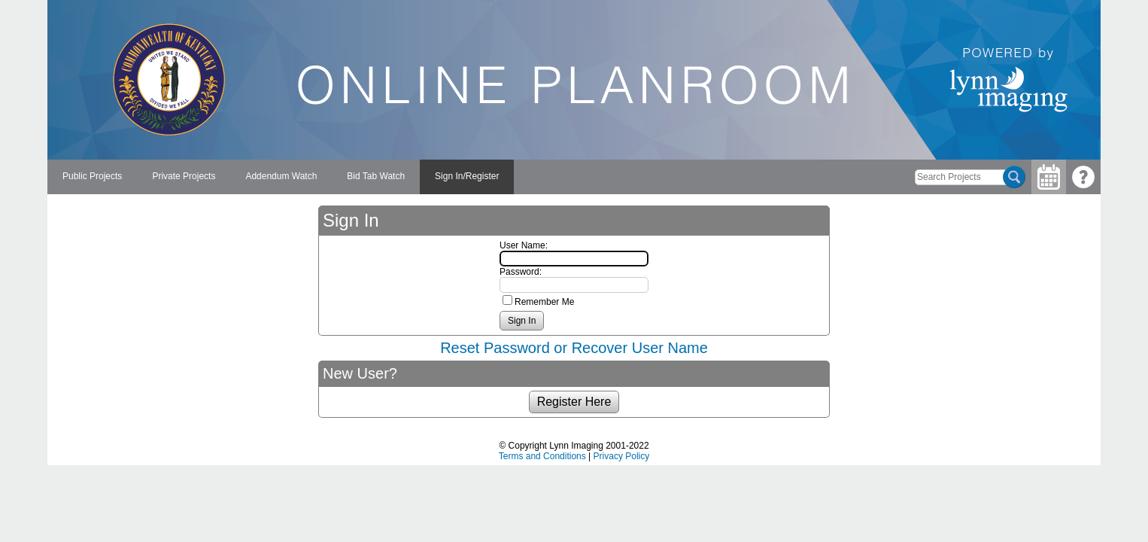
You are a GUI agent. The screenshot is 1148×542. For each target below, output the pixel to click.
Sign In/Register (467, 176)
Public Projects (92, 176)
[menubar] (280, 177)
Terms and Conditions (542, 456)
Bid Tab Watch (376, 176)
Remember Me (544, 302)
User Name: (524, 245)
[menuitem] (92, 177)
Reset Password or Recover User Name (574, 348)
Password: (521, 271)
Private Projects (183, 176)
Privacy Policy (622, 456)
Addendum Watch (281, 176)
